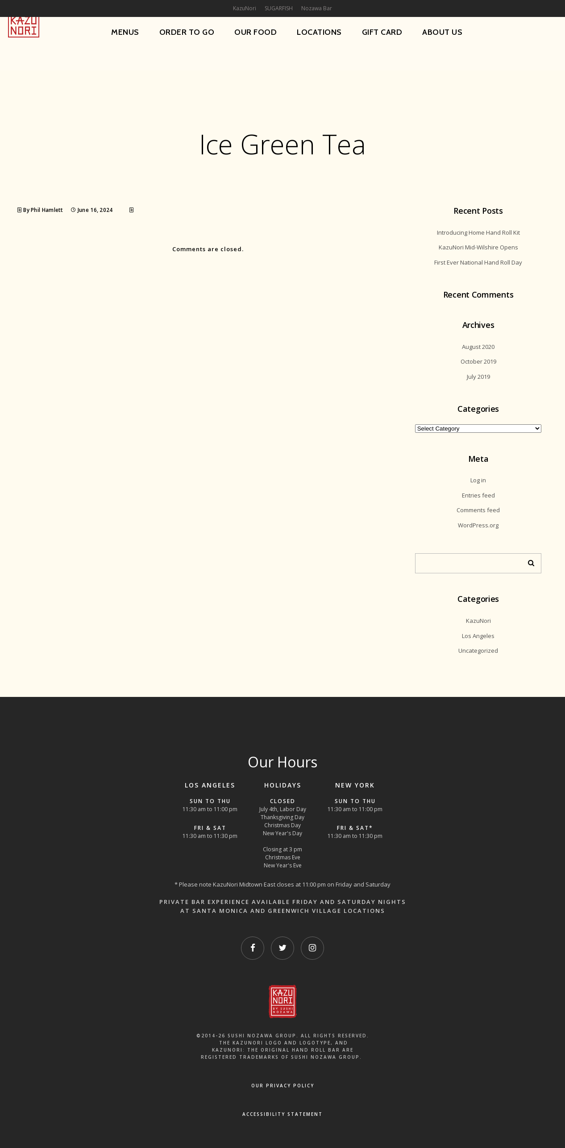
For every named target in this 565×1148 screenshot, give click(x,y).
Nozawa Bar (316, 8)
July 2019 (478, 377)
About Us (442, 32)
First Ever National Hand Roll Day (478, 262)
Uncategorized (478, 651)
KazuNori (478, 621)
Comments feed (478, 510)
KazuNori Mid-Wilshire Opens (478, 247)
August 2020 (478, 347)
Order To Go (187, 32)
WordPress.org (478, 525)
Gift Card (382, 32)
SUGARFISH (279, 8)
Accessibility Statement (282, 1114)
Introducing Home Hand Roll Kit (478, 232)
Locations (319, 32)
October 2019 (478, 361)
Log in (478, 480)
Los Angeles (478, 636)
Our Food (255, 32)
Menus (125, 32)
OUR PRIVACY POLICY (282, 1085)
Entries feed (478, 495)
